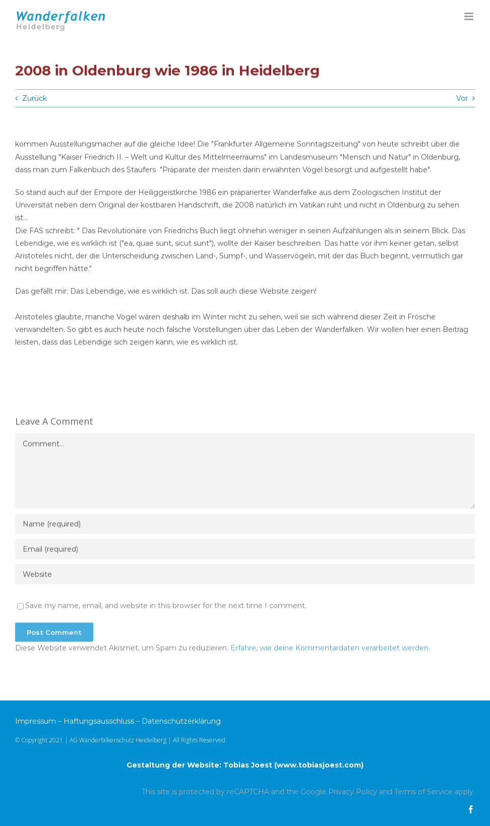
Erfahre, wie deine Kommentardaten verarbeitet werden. (330, 649)
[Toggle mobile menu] (469, 16)
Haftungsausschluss (99, 721)
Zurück (34, 98)
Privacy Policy (352, 791)
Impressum (35, 721)
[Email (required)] (245, 551)
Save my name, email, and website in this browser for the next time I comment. (166, 607)
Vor (462, 98)
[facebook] (471, 809)
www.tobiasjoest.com (319, 765)
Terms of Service (423, 791)
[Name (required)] (245, 526)
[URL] (245, 576)
